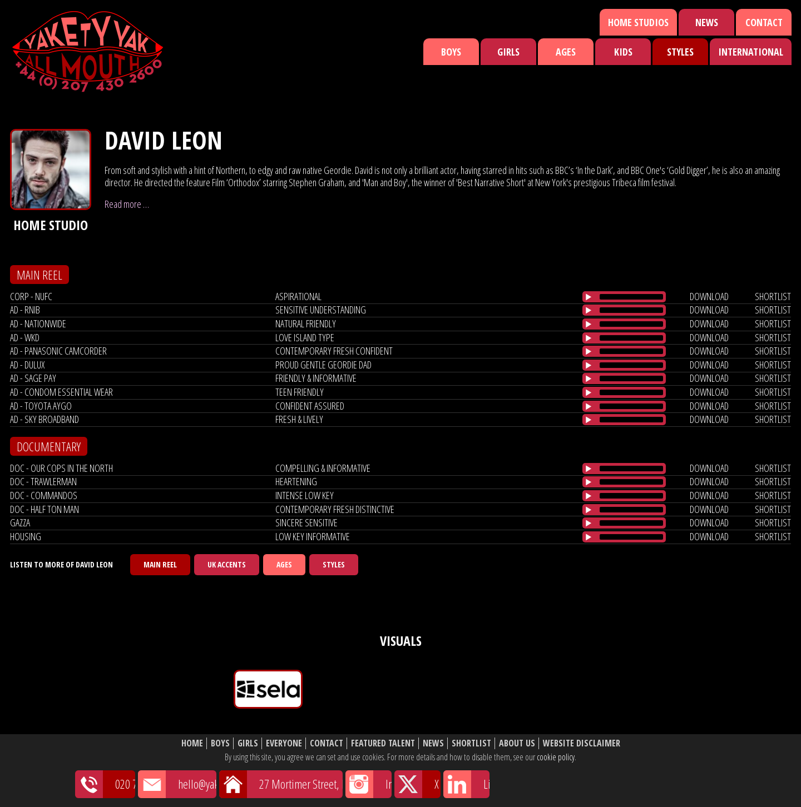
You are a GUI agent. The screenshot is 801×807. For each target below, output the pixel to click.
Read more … (127, 204)
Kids (623, 51)
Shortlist (471, 743)
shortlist (773, 296)
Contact (764, 22)
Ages (566, 51)
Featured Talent (383, 743)
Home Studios (638, 22)
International (750, 51)
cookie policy (556, 757)
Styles (680, 51)
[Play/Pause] (588, 296)
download (709, 296)
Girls (508, 51)
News (706, 22)
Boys (451, 51)
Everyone (284, 743)
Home (192, 743)
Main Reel (160, 564)
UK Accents (226, 564)
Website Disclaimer (581, 743)
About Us (517, 743)
